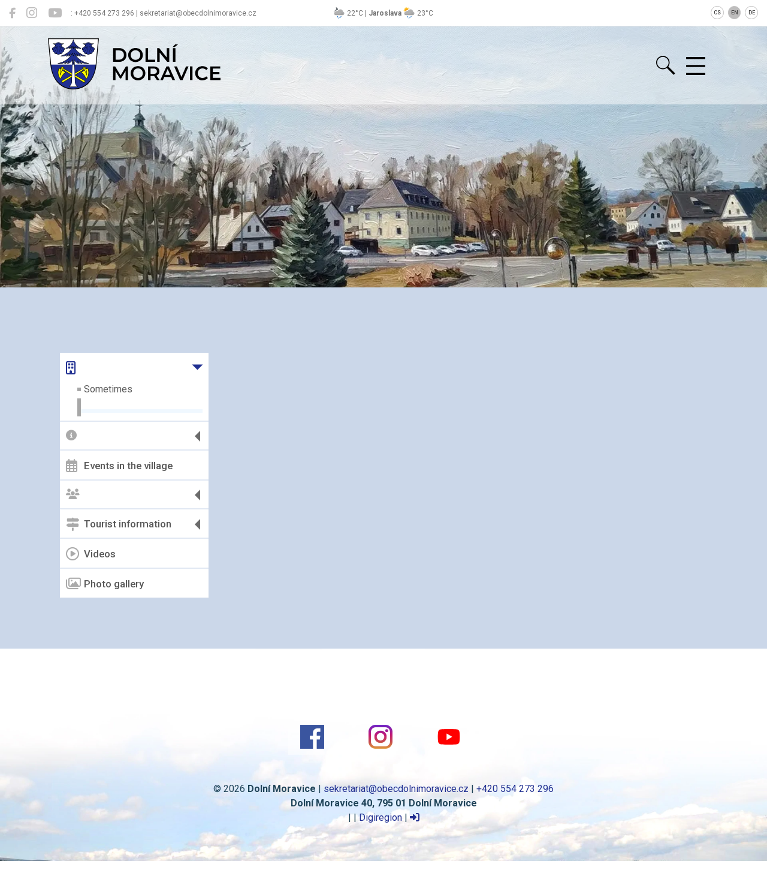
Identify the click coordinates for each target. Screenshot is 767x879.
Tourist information (118, 524)
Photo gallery (105, 583)
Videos (91, 553)
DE (751, 13)
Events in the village (119, 465)
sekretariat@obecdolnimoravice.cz (396, 788)
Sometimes (108, 389)
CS (717, 13)
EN (734, 13)
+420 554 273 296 (515, 788)
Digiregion (380, 817)
